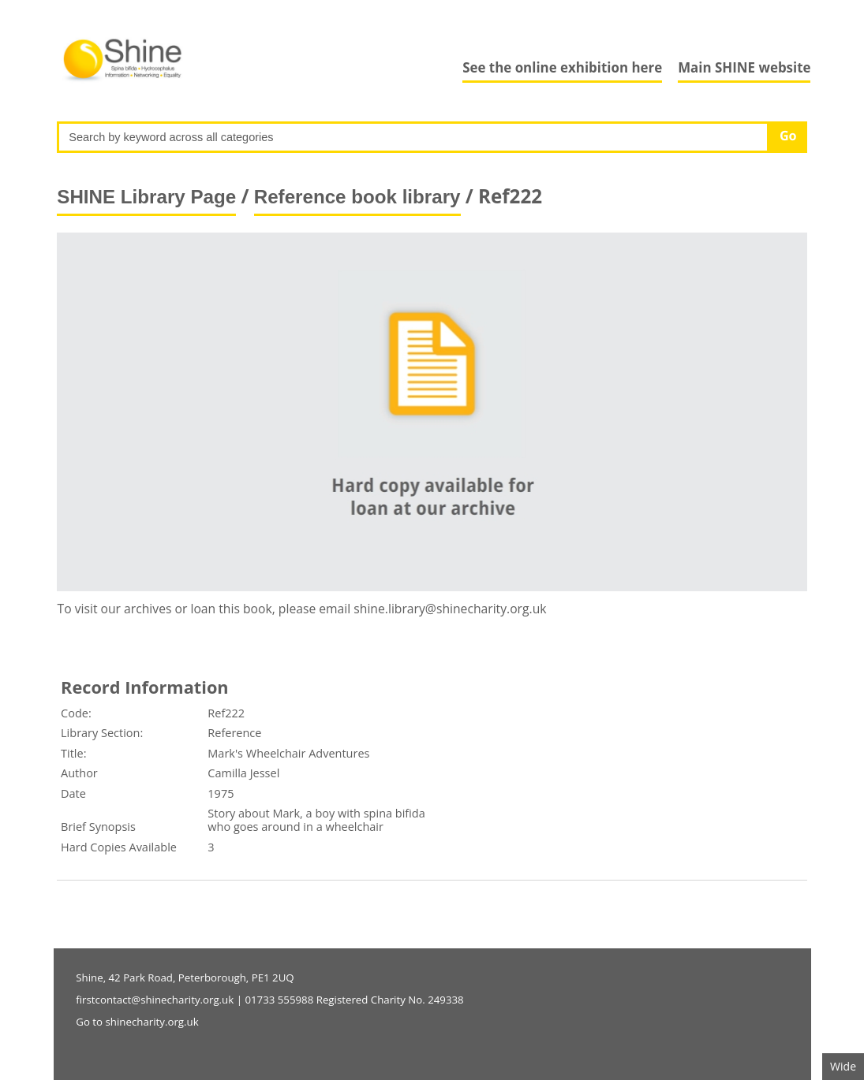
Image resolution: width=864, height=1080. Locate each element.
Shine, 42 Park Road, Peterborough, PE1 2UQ (185, 977)
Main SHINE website (744, 67)
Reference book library (357, 196)
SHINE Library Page (146, 196)
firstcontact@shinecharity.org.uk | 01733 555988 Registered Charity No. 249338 (269, 999)
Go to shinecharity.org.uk (137, 1022)
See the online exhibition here (562, 67)
